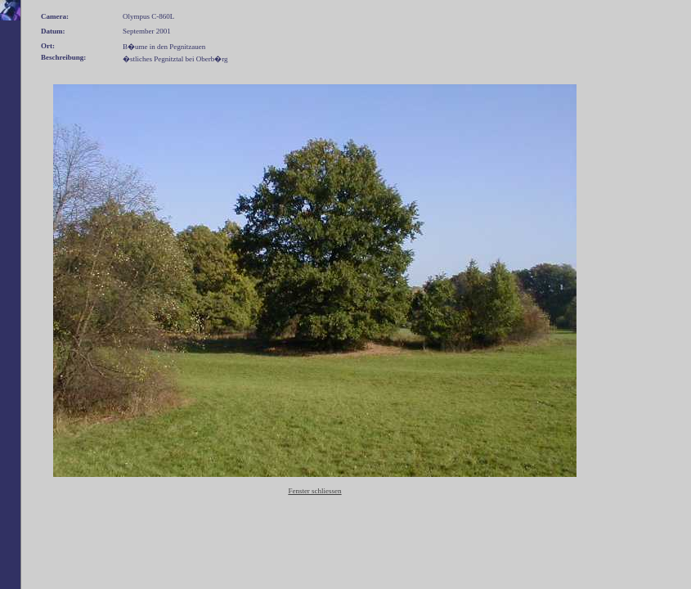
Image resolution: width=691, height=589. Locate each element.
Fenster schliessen (314, 491)
